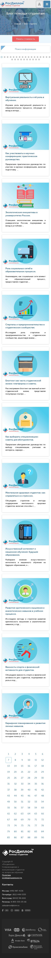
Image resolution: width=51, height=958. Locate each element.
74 (15, 825)
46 (29, 796)
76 (29, 825)
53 (36, 802)
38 (15, 790)
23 (36, 772)
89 (35, 837)
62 (15, 813)
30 (42, 778)
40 (29, 790)
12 (42, 760)
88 (29, 837)
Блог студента (30, 24)
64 (29, 813)
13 (8, 766)
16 (29, 766)
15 (22, 766)
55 (8, 808)
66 (42, 813)
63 (22, 813)
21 (22, 772)
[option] (25, 49)
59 (35, 808)
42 (42, 790)
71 (36, 819)
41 (36, 790)
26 (15, 778)
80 (15, 831)
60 (42, 808)
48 (42, 796)
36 (42, 784)
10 (29, 760)
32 (15, 784)
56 (15, 808)
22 (29, 772)
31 (8, 784)
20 (15, 772)
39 (22, 790)
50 (15, 802)
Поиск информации (25, 49)
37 (8, 790)
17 (36, 766)
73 (8, 825)
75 (22, 825)
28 (29, 778)
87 (22, 837)
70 (29, 819)
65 (35, 813)
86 (15, 837)
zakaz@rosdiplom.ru (10, 905)
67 (8, 819)
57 (22, 808)
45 (22, 796)
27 (22, 778)
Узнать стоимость (25, 39)
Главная (17, 24)
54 (42, 802)
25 (8, 778)
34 (29, 784)
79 (8, 831)
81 (22, 831)
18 (42, 766)
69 (22, 819)
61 (8, 813)
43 (8, 796)
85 (8, 837)
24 (42, 772)
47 (35, 796)
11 (36, 760)
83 (35, 831)
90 (42, 837)
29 (35, 778)
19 (8, 772)
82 (29, 831)
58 (29, 808)
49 (8, 802)
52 (29, 802)
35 (36, 784)
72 (42, 819)
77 (36, 825)
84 (42, 831)
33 (22, 784)
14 (15, 766)
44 (15, 796)
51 (22, 802)
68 (15, 819)
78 (42, 825)
